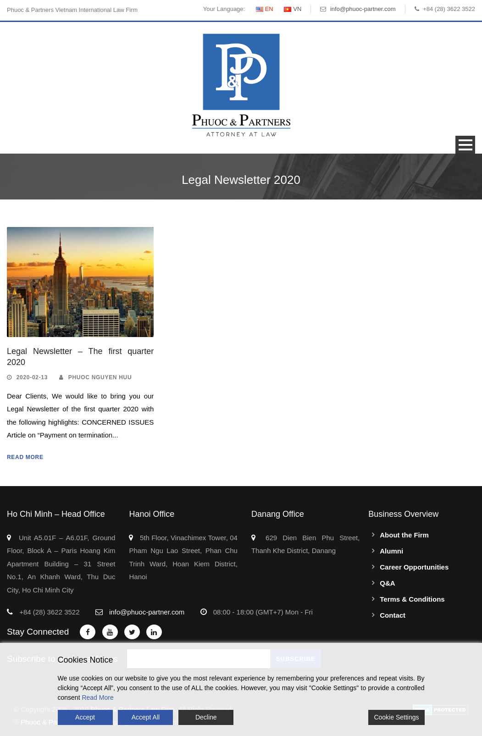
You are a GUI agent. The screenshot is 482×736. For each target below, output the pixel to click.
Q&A (387, 583)
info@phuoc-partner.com (363, 9)
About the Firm (404, 535)
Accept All (146, 717)
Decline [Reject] (206, 717)
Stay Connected (38, 631)
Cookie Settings (396, 717)
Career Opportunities (414, 567)
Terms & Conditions (412, 599)
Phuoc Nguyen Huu (100, 377)
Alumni (391, 551)
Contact (392, 615)
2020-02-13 (32, 377)
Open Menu (465, 145)
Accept (85, 717)
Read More (25, 457)
